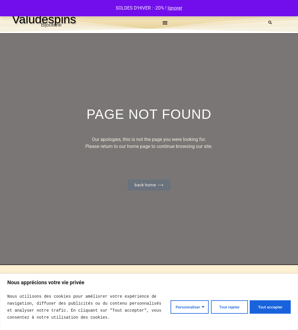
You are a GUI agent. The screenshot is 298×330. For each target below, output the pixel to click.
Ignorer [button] (175, 8)
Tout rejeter (227, 307)
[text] (85, 307)
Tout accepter (269, 307)
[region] (149, 302)
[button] (165, 23)
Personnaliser (185, 307)
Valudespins (44, 19)
